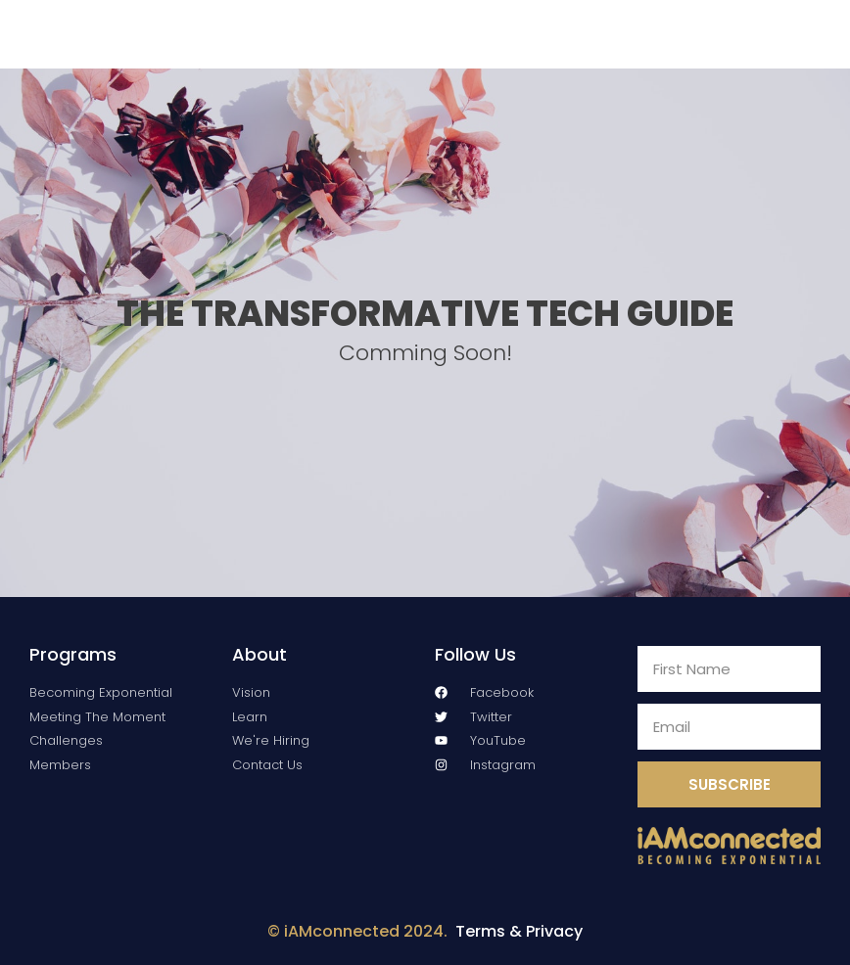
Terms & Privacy (519, 931)
